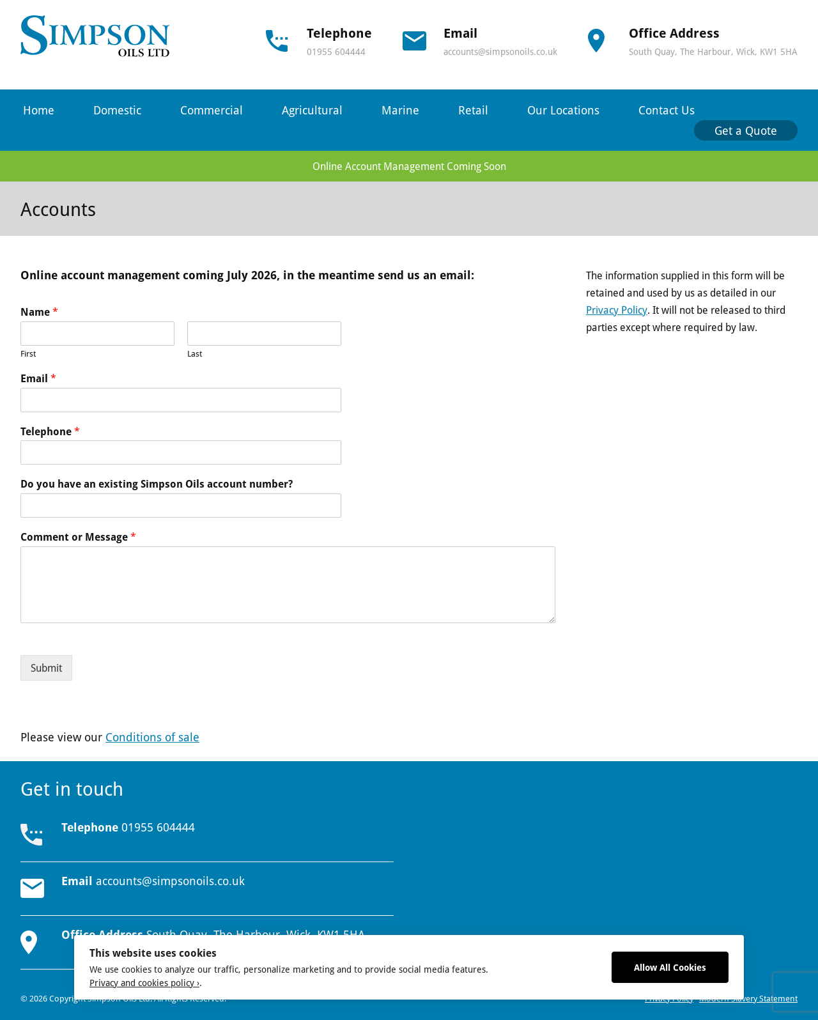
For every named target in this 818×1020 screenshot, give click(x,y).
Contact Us (666, 110)
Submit (46, 668)
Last (194, 353)
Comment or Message (78, 537)
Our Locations (563, 110)
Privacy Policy (616, 310)
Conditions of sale (152, 737)
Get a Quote (745, 130)
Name (39, 312)
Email (38, 378)
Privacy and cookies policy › (144, 983)
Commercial (211, 110)
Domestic (117, 110)
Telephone (50, 431)
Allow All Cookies (670, 967)
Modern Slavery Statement (748, 998)
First (28, 353)
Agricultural (312, 110)
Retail (473, 110)
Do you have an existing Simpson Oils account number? (156, 484)
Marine (400, 110)
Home (38, 110)
